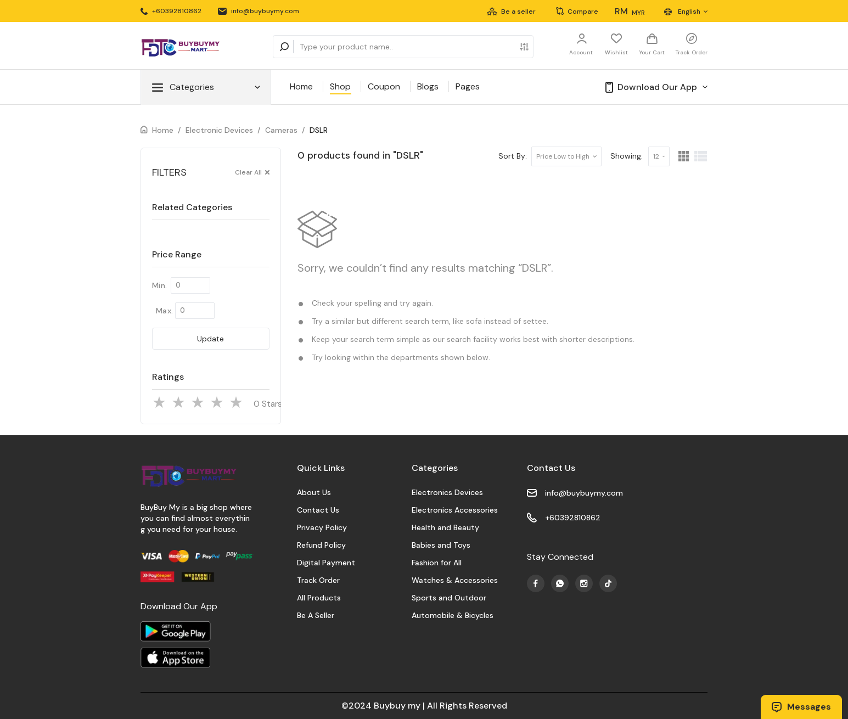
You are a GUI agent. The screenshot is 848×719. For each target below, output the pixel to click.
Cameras (281, 130)
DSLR (319, 130)
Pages (468, 86)
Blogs (428, 86)
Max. (164, 311)
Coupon (384, 86)
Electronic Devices (219, 130)
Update (210, 339)
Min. (159, 285)
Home (301, 86)
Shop (340, 86)
